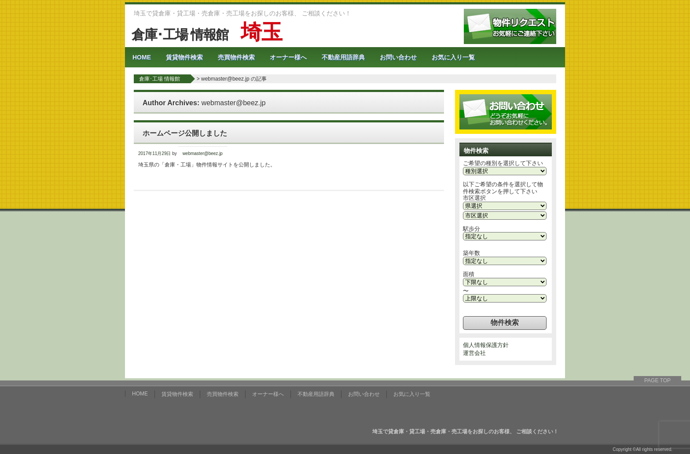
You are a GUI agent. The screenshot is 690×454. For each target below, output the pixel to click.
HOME (141, 57)
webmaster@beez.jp (234, 103)
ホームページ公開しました (185, 133)
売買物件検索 (236, 57)
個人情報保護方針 (486, 345)
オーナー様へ (288, 57)
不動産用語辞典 (343, 57)
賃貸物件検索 (184, 57)
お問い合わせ (398, 57)
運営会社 (474, 353)
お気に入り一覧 (453, 57)
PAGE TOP (657, 380)
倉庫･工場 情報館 (207, 34)
